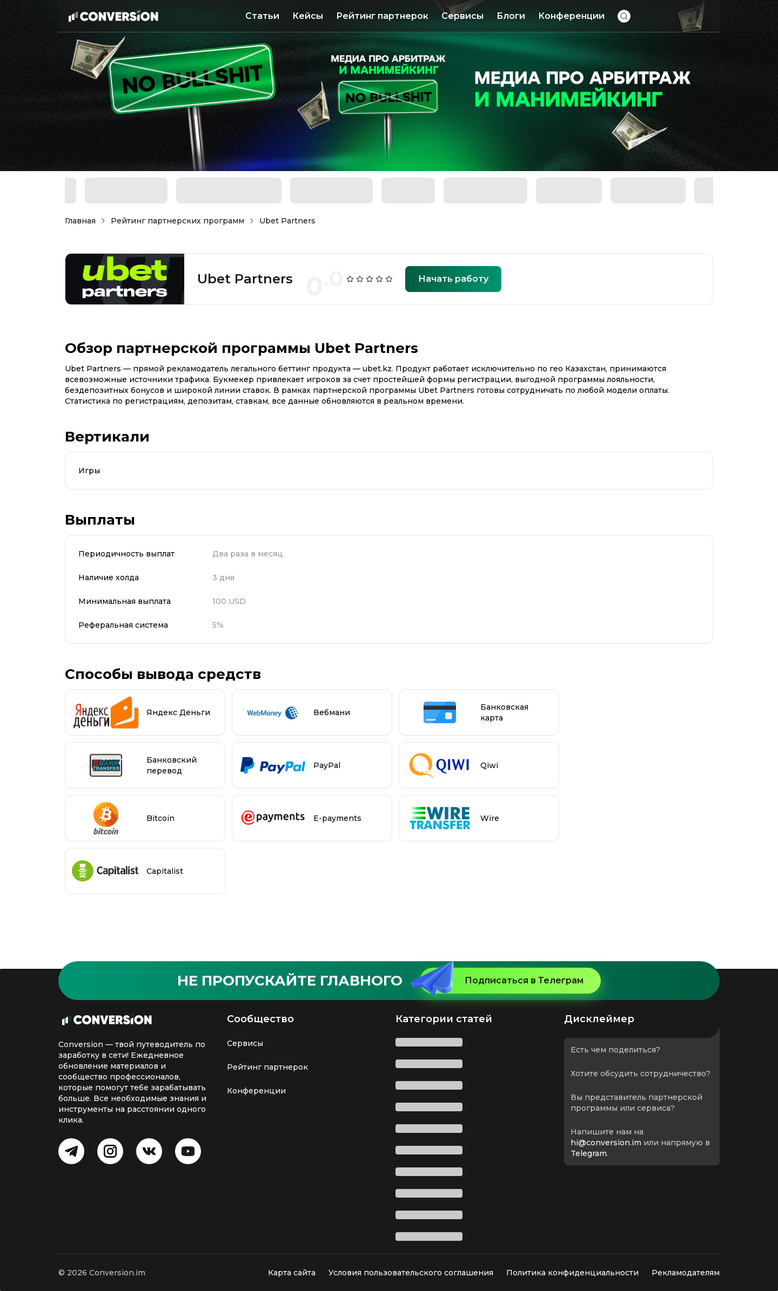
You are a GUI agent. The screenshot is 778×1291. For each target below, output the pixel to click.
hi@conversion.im (606, 1142)
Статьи (262, 16)
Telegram (589, 1153)
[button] (624, 16)
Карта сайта (292, 1273)
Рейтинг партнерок (382, 16)
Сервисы (462, 16)
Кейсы (307, 16)
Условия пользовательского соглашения (410, 1273)
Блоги (511, 16)
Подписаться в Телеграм (502, 981)
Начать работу (453, 279)
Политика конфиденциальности (572, 1273)
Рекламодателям (686, 1273)
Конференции (571, 16)
